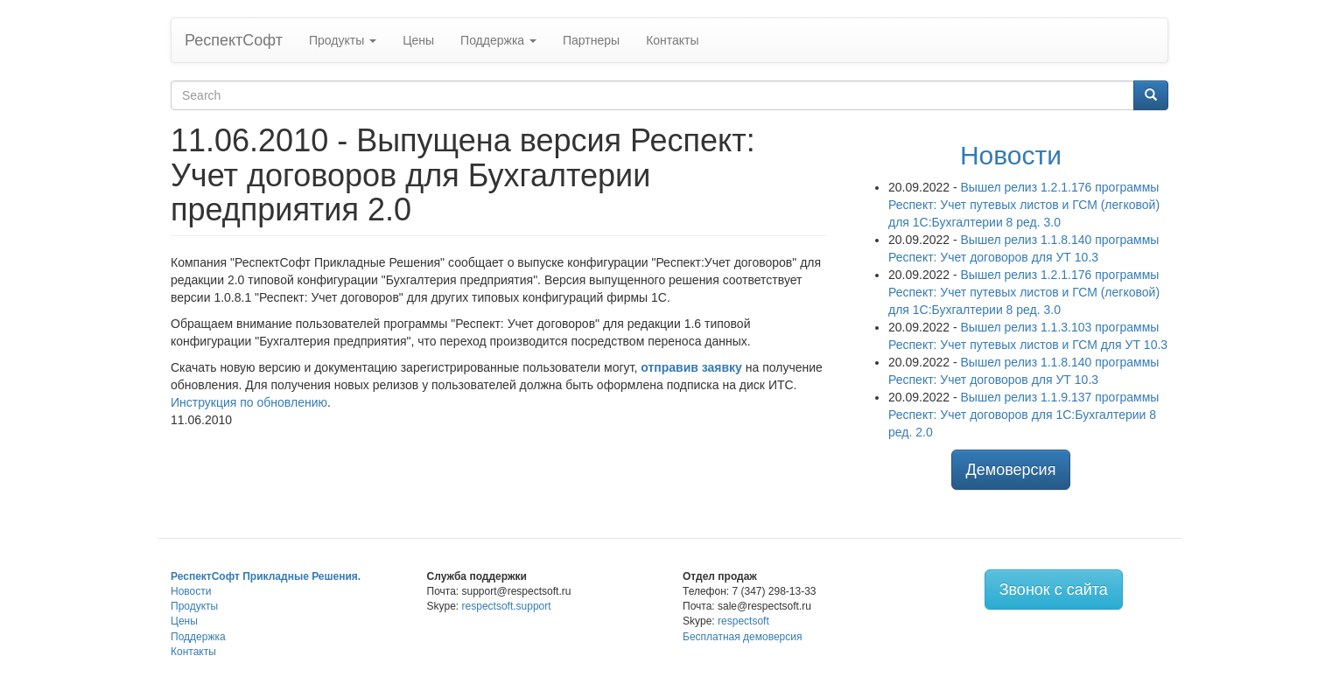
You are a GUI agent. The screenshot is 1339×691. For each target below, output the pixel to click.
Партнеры (591, 40)
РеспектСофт (234, 40)
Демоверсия (1011, 469)
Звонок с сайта (1053, 589)
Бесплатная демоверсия (742, 637)
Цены (418, 40)
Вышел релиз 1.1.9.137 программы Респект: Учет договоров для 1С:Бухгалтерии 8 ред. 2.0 (1023, 414)
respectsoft (743, 621)
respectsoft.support (506, 606)
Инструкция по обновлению (249, 402)
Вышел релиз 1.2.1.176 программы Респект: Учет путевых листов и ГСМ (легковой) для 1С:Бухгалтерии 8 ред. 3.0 (1024, 204)
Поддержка (498, 40)
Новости (1011, 155)
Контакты (672, 40)
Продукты (342, 40)
